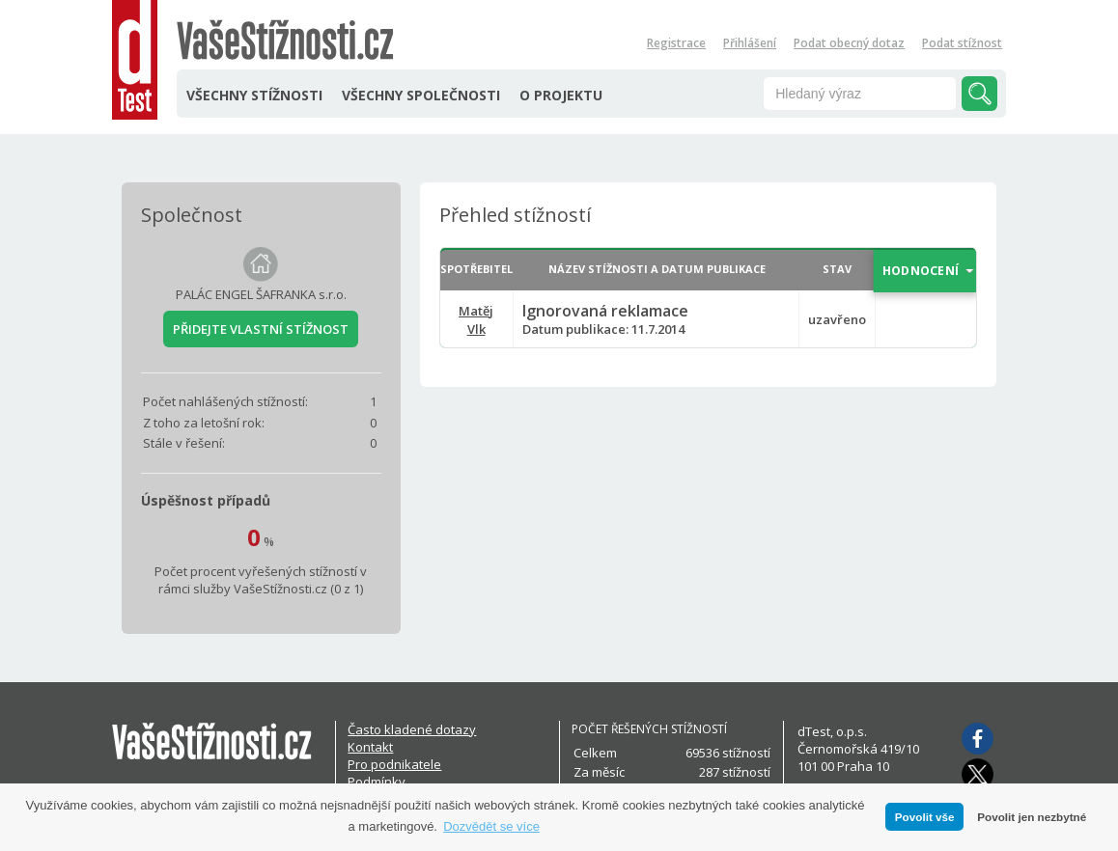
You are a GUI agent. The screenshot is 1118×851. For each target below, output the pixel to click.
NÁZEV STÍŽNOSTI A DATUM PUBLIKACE (657, 268)
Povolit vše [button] (925, 816)
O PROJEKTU (560, 95)
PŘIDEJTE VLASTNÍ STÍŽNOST (261, 329)
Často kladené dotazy (412, 729)
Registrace (676, 43)
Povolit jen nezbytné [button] (1031, 816)
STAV (837, 268)
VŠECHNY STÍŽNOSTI (254, 95)
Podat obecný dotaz (849, 43)
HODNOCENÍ (920, 270)
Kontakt (370, 746)
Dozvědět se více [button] (491, 826)
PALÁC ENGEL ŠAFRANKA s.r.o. (261, 294)
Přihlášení (749, 43)
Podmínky (376, 781)
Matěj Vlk (476, 320)
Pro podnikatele (394, 764)
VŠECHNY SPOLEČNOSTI (421, 95)
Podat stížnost (962, 43)
